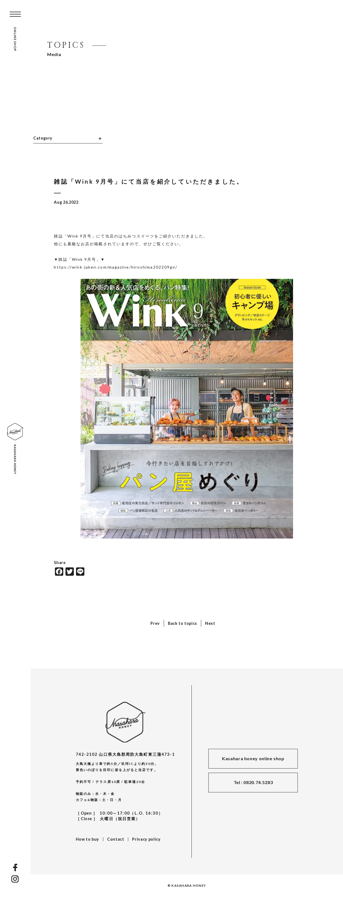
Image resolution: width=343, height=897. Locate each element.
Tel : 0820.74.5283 (253, 782)
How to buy (87, 839)
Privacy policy (146, 839)
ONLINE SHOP (15, 39)
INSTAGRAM (15, 879)
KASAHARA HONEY (125, 722)
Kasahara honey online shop (253, 758)
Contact (115, 839)
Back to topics (182, 623)
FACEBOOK (15, 867)
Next (210, 623)
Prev (155, 623)
